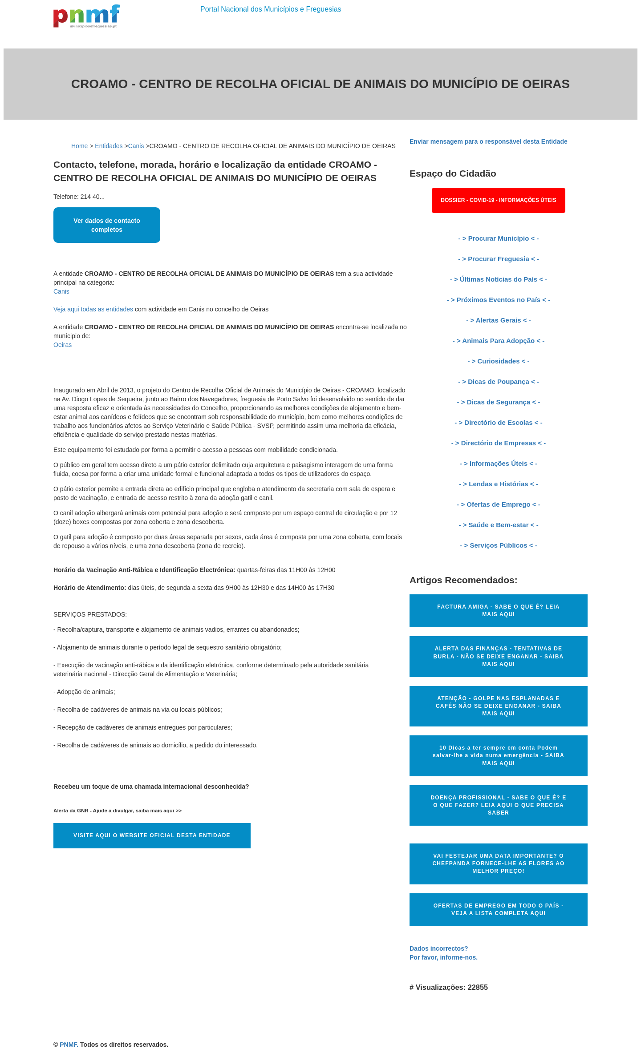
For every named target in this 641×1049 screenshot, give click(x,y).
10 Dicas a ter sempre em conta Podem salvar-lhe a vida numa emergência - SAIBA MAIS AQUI (498, 755)
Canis (136, 145)
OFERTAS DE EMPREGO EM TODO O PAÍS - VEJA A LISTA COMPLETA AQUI (499, 909)
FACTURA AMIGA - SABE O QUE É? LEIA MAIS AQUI (498, 610)
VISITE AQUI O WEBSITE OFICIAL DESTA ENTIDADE (152, 835)
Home (79, 145)
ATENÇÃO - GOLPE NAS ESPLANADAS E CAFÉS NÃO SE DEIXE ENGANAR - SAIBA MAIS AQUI (498, 706)
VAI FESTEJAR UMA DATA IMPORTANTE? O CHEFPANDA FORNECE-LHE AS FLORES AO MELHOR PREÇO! (498, 863)
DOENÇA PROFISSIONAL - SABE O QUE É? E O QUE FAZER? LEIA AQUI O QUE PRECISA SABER (498, 805)
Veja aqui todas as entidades (93, 309)
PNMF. (69, 1044)
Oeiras (62, 344)
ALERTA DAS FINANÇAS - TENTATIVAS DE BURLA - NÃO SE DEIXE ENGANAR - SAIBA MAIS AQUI (499, 656)
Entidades (108, 145)
